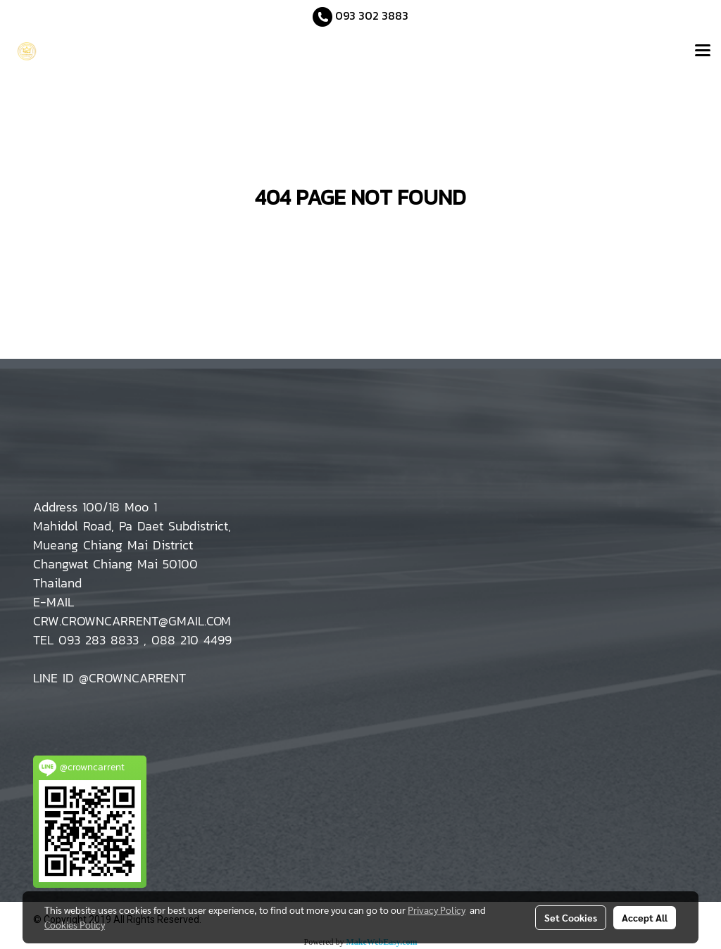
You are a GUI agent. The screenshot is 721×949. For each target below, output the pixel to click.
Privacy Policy (436, 909)
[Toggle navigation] (702, 52)
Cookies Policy (74, 924)
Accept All (644, 917)
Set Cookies (570, 917)
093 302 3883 (371, 15)
